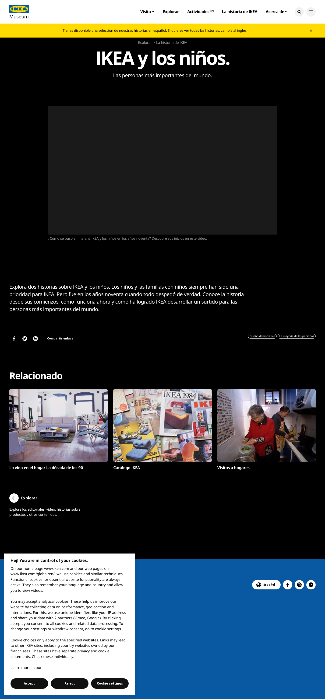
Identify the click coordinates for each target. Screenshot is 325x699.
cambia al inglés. (234, 30)
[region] (69, 624)
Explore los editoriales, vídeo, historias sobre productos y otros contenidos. (45, 512)
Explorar (171, 11)
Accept (29, 683)
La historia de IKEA (240, 11)
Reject (69, 683)
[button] (299, 12)
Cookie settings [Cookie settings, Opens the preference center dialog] (110, 683)
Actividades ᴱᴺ (200, 11)
